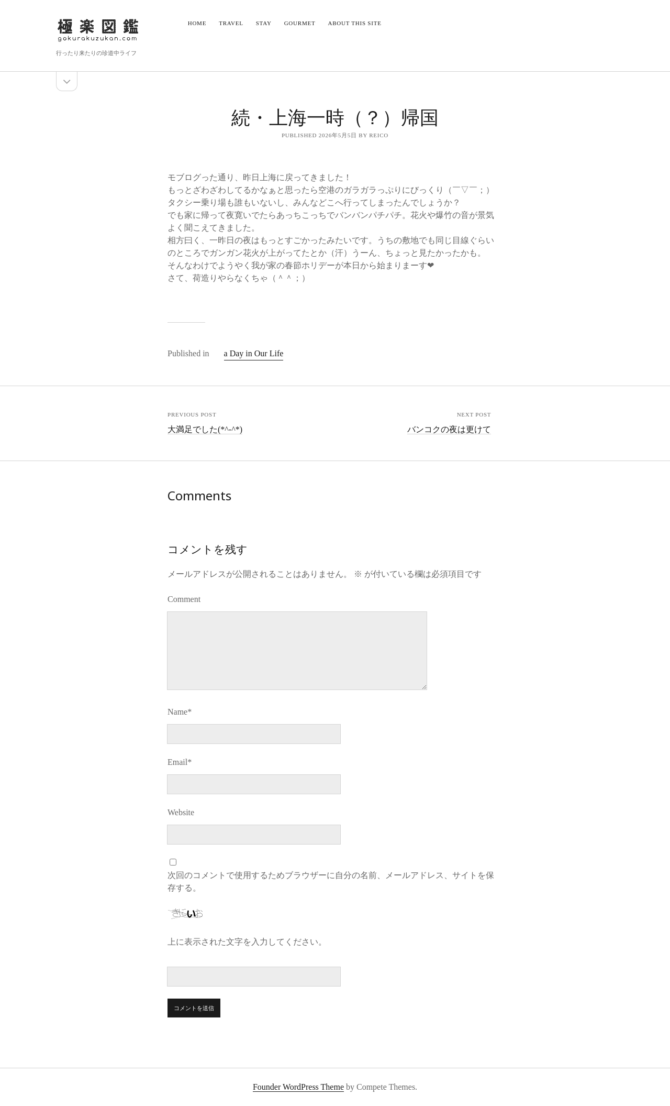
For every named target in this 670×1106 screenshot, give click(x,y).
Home (197, 23)
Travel (231, 23)
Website (181, 812)
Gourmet (300, 23)
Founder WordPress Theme (298, 1086)
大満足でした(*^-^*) (205, 429)
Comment (184, 599)
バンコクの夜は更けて (449, 429)
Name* (180, 711)
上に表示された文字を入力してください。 (247, 941)
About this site (354, 23)
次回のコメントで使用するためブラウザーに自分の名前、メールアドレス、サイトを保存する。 (331, 881)
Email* (180, 762)
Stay (264, 23)
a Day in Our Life (254, 353)
